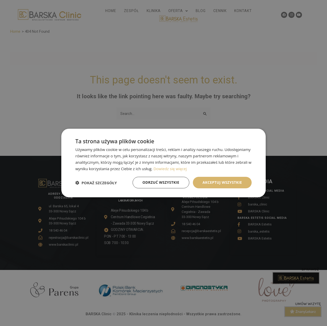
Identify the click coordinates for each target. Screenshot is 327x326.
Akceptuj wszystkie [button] (222, 182)
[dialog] (163, 163)
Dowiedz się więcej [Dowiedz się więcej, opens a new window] (170, 168)
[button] (96, 182)
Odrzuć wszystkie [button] (161, 182)
